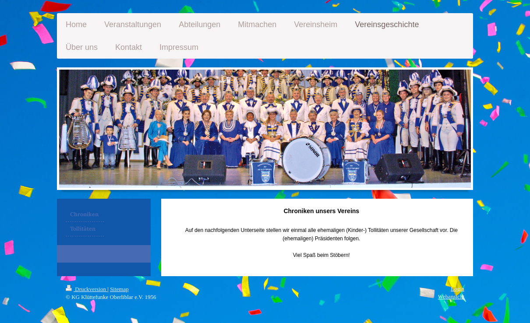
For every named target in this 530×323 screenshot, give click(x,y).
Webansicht (451, 296)
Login (457, 288)
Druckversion (86, 289)
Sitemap (119, 289)
